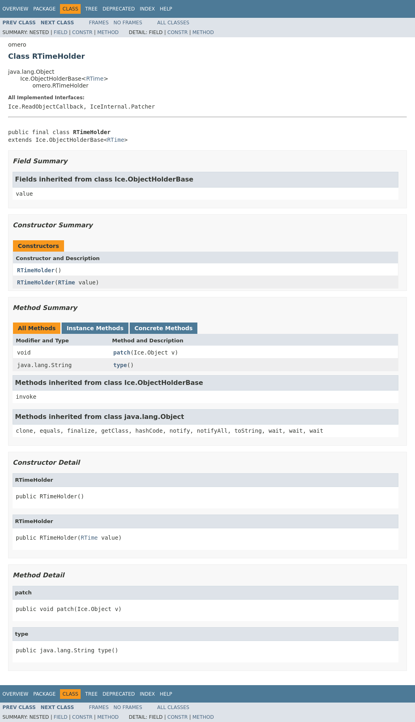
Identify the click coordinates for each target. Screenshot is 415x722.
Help (166, 9)
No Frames (127, 23)
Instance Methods (94, 328)
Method (108, 32)
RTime (95, 78)
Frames (99, 23)
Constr (82, 32)
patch (121, 352)
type (120, 365)
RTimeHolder (36, 270)
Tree (91, 9)
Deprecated (119, 9)
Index (147, 9)
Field (60, 32)
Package (44, 9)
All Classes (173, 23)
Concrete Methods (164, 328)
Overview (15, 9)
